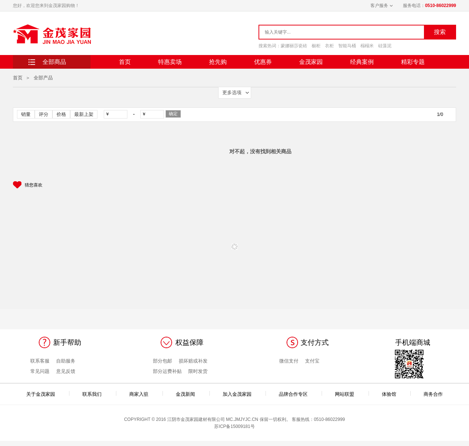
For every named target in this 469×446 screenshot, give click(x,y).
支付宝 (312, 361)
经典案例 (362, 62)
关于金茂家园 (40, 393)
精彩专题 (413, 62)
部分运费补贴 (167, 371)
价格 (61, 114)
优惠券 (263, 62)
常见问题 (39, 371)
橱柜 (316, 45)
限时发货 (198, 371)
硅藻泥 (384, 45)
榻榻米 (367, 45)
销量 (26, 114)
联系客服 (39, 361)
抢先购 (218, 62)
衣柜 (329, 45)
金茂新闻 (185, 393)
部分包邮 (162, 361)
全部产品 (43, 77)
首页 (125, 62)
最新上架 (83, 114)
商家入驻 (138, 393)
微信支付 (288, 361)
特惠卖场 (170, 62)
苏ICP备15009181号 (234, 426)
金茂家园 (311, 62)
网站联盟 (344, 393)
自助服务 (65, 361)
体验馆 (389, 393)
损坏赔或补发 (193, 361)
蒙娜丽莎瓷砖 (294, 45)
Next (442, 184)
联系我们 (92, 393)
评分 (43, 114)
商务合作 (433, 393)
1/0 (440, 114)
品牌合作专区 (293, 393)
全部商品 (54, 62)
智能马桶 (347, 45)
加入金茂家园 (237, 393)
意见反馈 (65, 371)
